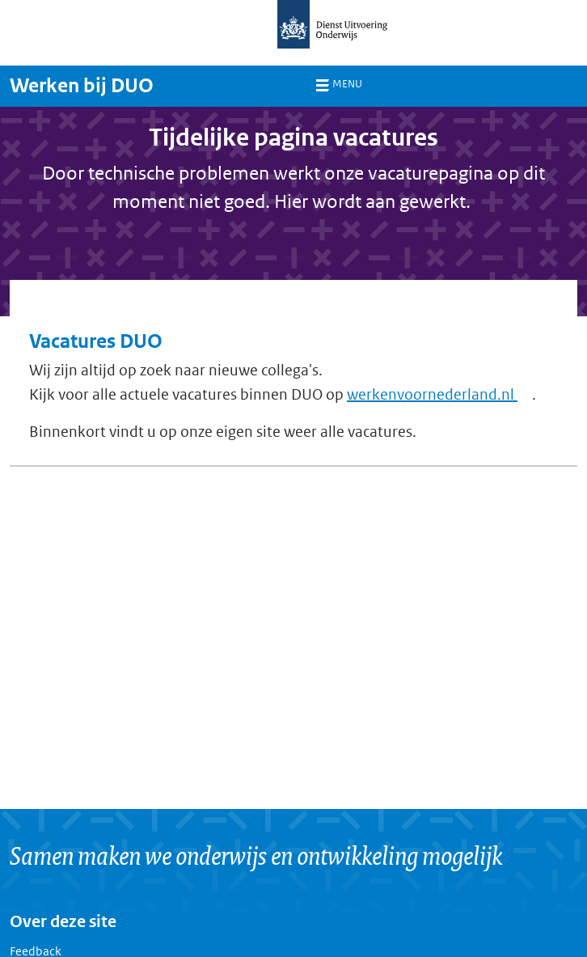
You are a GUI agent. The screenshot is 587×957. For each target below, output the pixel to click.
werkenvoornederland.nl (439, 395)
